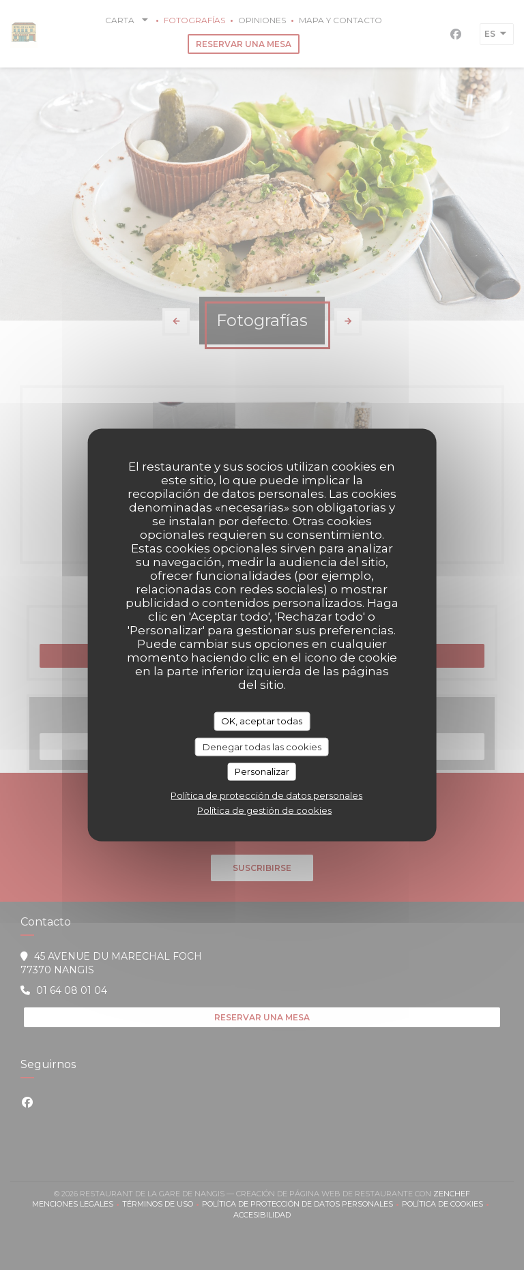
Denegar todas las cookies (262, 746)
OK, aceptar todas (261, 720)
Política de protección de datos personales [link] (266, 794)
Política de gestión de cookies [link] (264, 809)
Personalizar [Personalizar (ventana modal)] (262, 771)
